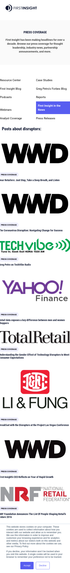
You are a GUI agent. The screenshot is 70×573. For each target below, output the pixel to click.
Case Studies (44, 80)
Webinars (6, 109)
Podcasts (6, 97)
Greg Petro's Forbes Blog (51, 88)
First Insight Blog (10, 88)
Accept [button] (27, 565)
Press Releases (45, 118)
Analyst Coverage (11, 118)
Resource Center (10, 80)
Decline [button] (42, 565)
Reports (41, 97)
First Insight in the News (49, 108)
